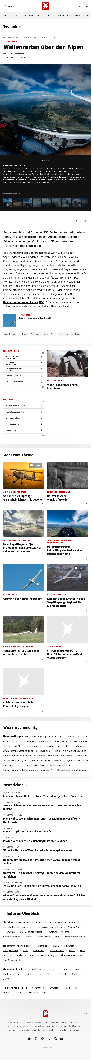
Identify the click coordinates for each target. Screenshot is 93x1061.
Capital (77, 15)
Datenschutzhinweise (18, 1026)
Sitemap (11, 932)
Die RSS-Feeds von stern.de (61, 922)
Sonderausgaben (11, 936)
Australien (42, 945)
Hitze (78, 987)
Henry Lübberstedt (15, 54)
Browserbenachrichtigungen (69, 1030)
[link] (87, 6)
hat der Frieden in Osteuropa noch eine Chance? (43, 741)
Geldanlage (38, 950)
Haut (64, 969)
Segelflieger (23, 334)
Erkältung (51, 969)
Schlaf (63, 974)
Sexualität (77, 974)
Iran (50, 15)
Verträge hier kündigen (70, 1026)
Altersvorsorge (24, 945)
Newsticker (13, 785)
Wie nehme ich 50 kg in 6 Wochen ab (43, 736)
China (56, 945)
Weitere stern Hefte (59, 932)
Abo (80, 6)
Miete (72, 950)
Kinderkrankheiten (12, 974)
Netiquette (52, 1026)
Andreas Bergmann (59, 298)
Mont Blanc (75, 334)
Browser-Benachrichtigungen (70, 936)
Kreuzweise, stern (36, 765)
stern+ (61, 15)
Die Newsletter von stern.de (28, 922)
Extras (14, 15)
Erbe (25, 950)
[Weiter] (87, 15)
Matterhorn (63, 334)
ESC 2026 (41, 15)
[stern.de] (45, 6)
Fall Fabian (28, 15)
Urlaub (32, 955)
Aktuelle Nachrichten (14, 927)
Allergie (23, 969)
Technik (10, 26)
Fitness (76, 969)
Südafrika (18, 955)
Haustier (19, 992)
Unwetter (54, 987)
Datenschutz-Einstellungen (32, 1030)
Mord (67, 987)
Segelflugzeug (9, 334)
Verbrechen (38, 987)
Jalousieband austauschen (56, 746)
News (6, 15)
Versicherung (47, 955)
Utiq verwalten (37, 1026)
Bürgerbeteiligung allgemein (71, 770)
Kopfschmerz (34, 974)
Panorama (7, 37)
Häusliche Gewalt (37, 992)
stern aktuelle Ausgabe (32, 932)
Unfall (24, 987)
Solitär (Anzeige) (11, 960)
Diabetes (36, 969)
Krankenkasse (57, 950)
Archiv (33, 927)
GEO (69, 15)
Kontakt (50, 1030)
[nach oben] (85, 1013)
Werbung (13, 1030)
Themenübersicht (76, 927)
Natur (6, 992)
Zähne (6, 978)
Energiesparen (10, 950)
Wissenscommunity (52, 927)
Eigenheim (69, 945)
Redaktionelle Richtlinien (60, 1022)
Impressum (15, 1022)
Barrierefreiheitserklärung (35, 1022)
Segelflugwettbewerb (39, 334)
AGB (76, 1022)
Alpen (53, 334)
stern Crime (44, 936)
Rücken (50, 974)
